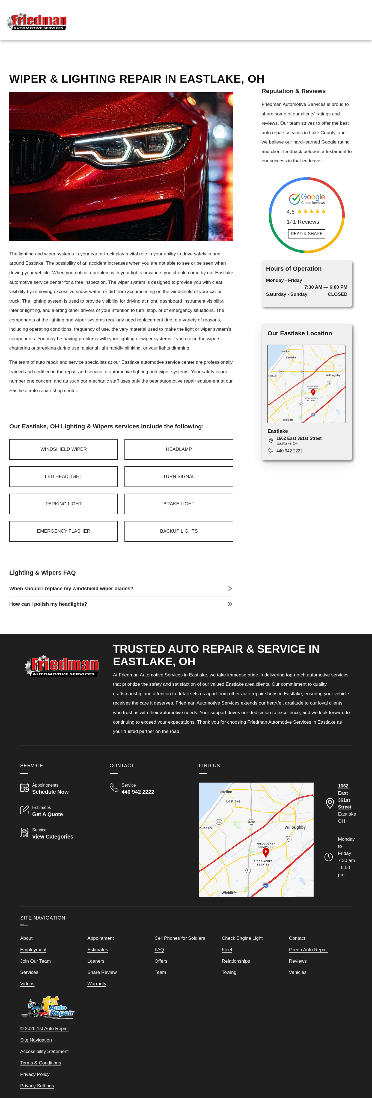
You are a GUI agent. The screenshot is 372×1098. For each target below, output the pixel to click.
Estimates (97, 963)
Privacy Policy (34, 1088)
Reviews (307, 58)
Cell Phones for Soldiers (179, 952)
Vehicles (297, 986)
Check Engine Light (242, 952)
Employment (33, 963)
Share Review (102, 986)
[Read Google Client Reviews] (336, 18)
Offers (160, 975)
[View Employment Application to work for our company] (267, 18)
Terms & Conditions (40, 1077)
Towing (229, 986)
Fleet (227, 963)
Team (160, 986)
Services (279, 58)
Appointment (100, 952)
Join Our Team (35, 975)
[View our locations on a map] (256, 854)
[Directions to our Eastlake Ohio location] (340, 818)
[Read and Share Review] (306, 248)
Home (254, 58)
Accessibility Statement (44, 1065)
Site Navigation (36, 1054)
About (26, 952)
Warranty (96, 998)
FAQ (159, 963)
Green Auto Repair (308, 963)
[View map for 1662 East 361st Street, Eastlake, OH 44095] (311, 455)
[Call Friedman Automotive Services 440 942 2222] (148, 803)
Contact (297, 952)
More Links (354, 58)
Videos (27, 998)
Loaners (95, 975)
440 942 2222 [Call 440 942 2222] (289, 465)
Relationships (236, 975)
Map (329, 58)
